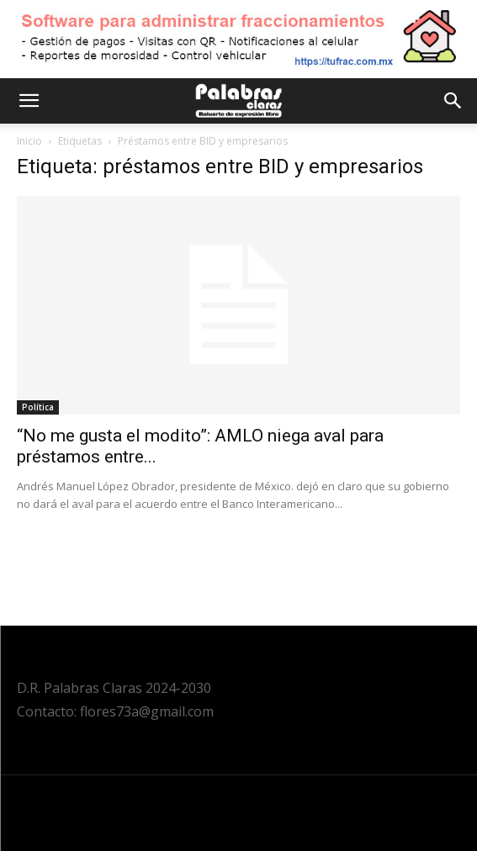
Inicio (29, 141)
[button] (29, 101)
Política (38, 407)
